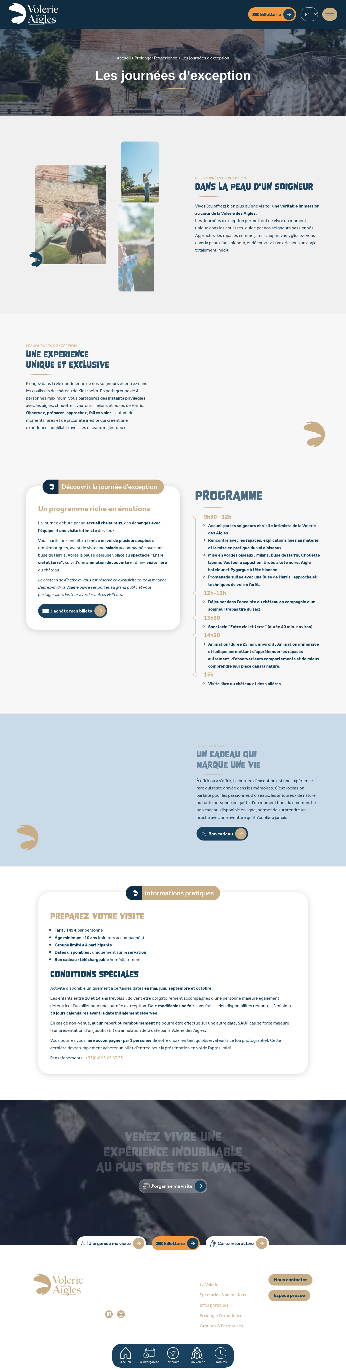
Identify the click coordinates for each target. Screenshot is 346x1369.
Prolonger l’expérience (221, 1316)
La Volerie (209, 1285)
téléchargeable (94, 960)
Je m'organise (149, 1356)
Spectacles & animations (223, 1295)
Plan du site (106, 1357)
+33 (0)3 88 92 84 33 (131, 1299)
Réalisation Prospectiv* (261, 1357)
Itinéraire (173, 1356)
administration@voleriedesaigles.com (141, 1307)
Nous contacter (290, 1279)
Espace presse (289, 1295)
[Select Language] (309, 14)
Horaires (220, 1356)
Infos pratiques (214, 1305)
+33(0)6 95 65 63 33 (104, 1058)
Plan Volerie (197, 1356)
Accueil (125, 1356)
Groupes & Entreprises (221, 1326)
